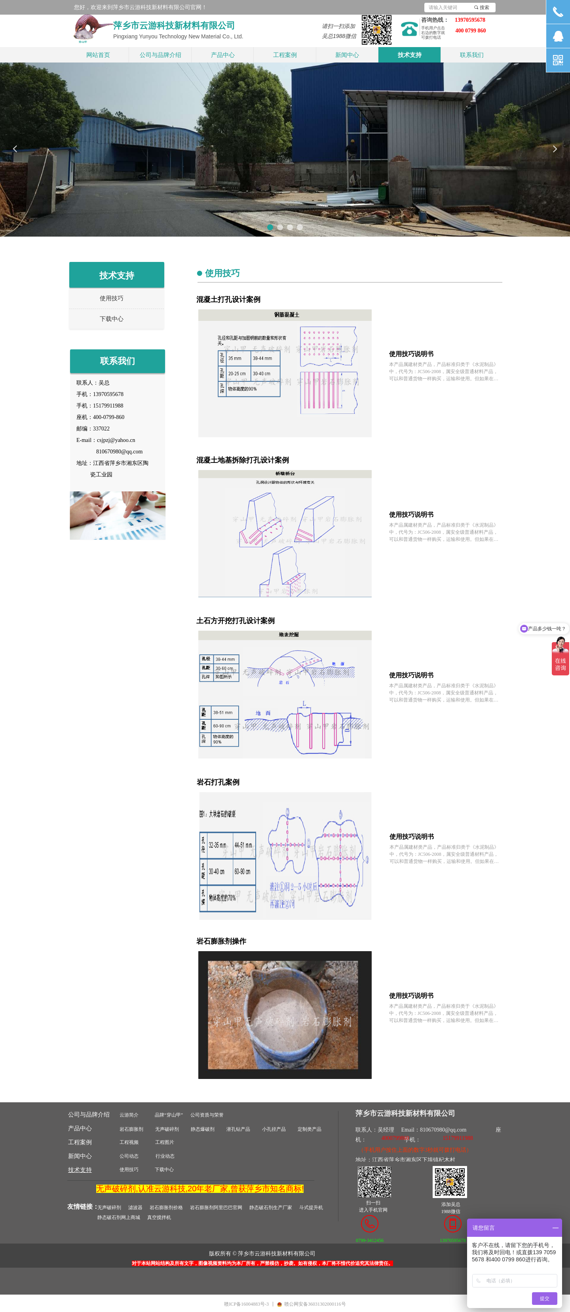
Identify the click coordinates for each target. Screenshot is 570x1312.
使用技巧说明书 (411, 354)
